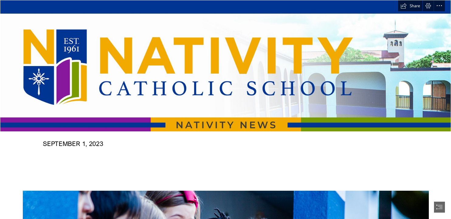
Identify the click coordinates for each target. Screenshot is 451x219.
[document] (225, 109)
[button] (410, 5)
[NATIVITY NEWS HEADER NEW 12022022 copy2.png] (225, 66)
